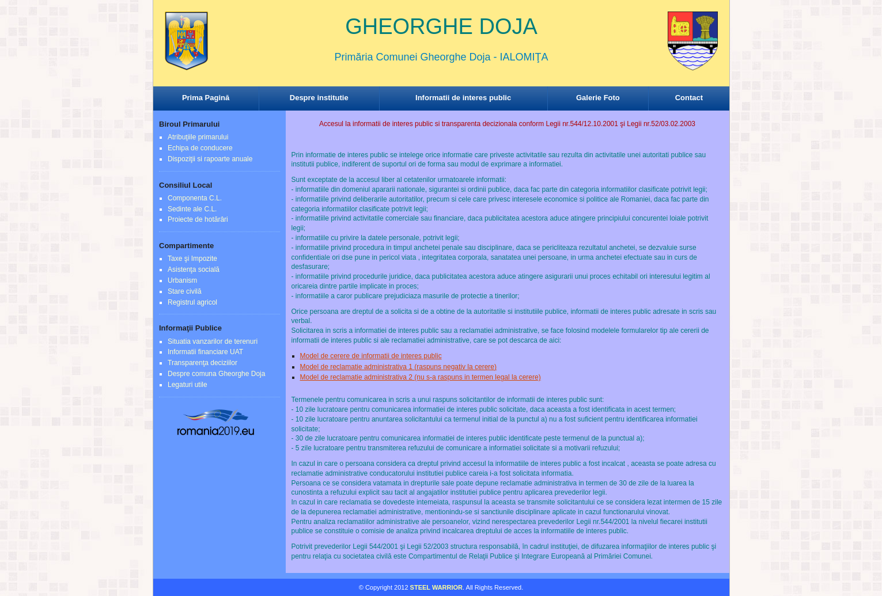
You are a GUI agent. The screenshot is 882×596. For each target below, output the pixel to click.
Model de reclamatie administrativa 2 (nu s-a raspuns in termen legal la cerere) (420, 377)
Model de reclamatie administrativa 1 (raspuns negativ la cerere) (398, 367)
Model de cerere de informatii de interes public (371, 356)
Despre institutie (319, 97)
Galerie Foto (598, 97)
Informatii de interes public (463, 97)
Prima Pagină (205, 97)
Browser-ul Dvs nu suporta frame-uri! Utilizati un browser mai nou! (441, 52)
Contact (689, 97)
